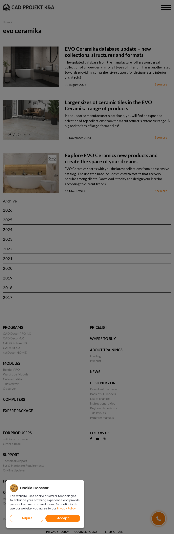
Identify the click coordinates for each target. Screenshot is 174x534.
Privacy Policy (66, 508)
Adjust (27, 518)
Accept (63, 518)
